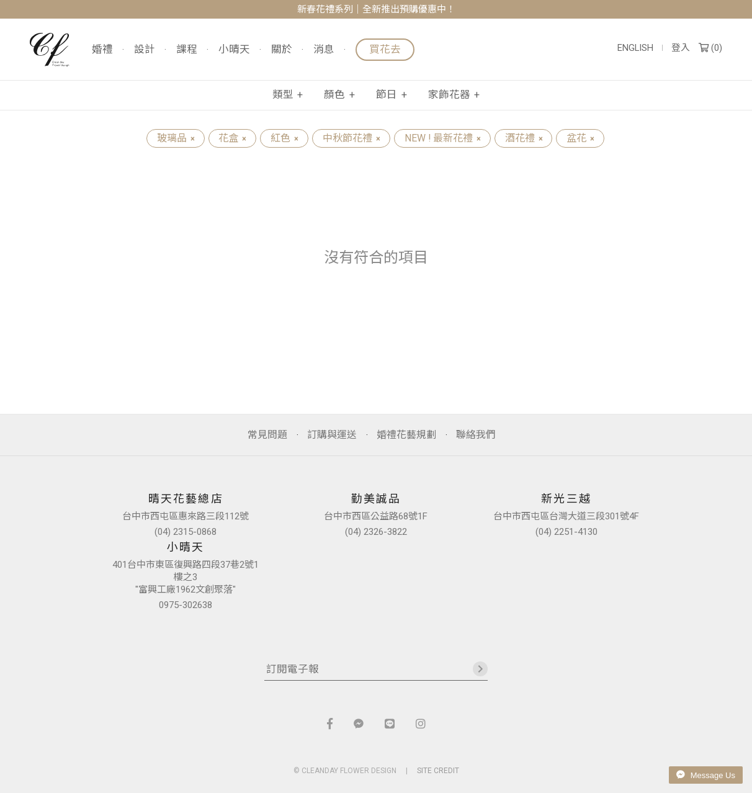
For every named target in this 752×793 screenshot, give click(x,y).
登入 (680, 48)
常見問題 (267, 435)
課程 (186, 50)
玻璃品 (175, 138)
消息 (323, 50)
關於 (281, 50)
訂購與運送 (332, 435)
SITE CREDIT (438, 770)
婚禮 (102, 50)
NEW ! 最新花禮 (442, 138)
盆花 (580, 138)
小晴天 (234, 50)
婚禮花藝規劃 (406, 435)
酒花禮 (523, 138)
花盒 (232, 138)
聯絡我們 (476, 435)
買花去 (385, 49)
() (710, 48)
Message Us (705, 775)
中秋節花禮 (351, 138)
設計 (144, 50)
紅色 (284, 138)
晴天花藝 (49, 49)
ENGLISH (635, 48)
